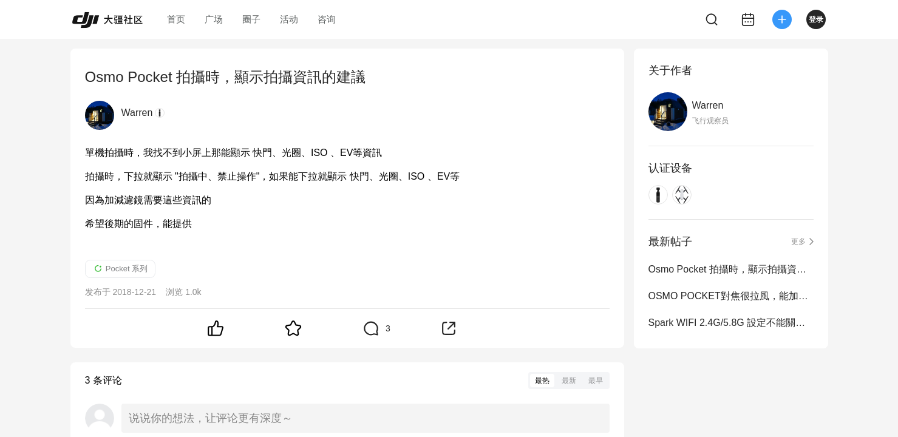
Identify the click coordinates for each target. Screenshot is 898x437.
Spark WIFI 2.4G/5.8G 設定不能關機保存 (731, 322)
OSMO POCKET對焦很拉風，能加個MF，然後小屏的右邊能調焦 (731, 296)
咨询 (327, 19)
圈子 (251, 19)
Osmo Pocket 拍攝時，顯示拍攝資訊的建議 (731, 269)
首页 (176, 19)
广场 (214, 19)
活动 (289, 19)
